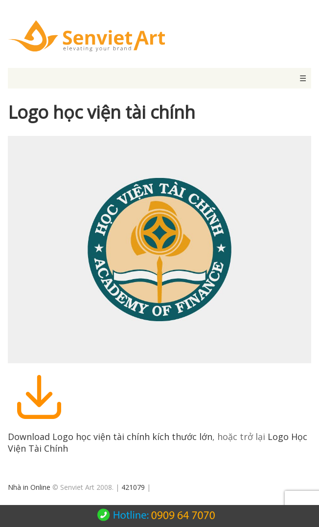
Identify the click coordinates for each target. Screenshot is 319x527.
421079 (133, 487)
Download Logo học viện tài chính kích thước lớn (110, 436)
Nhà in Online (29, 487)
